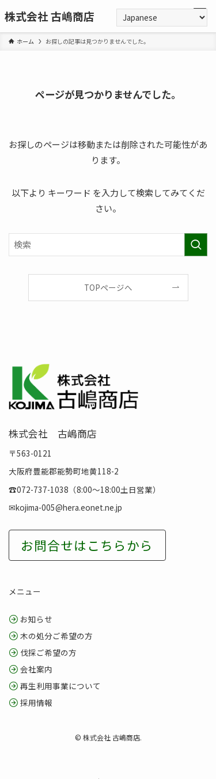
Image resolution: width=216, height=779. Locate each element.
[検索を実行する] (195, 244)
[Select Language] (162, 17)
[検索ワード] (108, 244)
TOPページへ (108, 287)
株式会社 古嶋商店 (49, 16)
